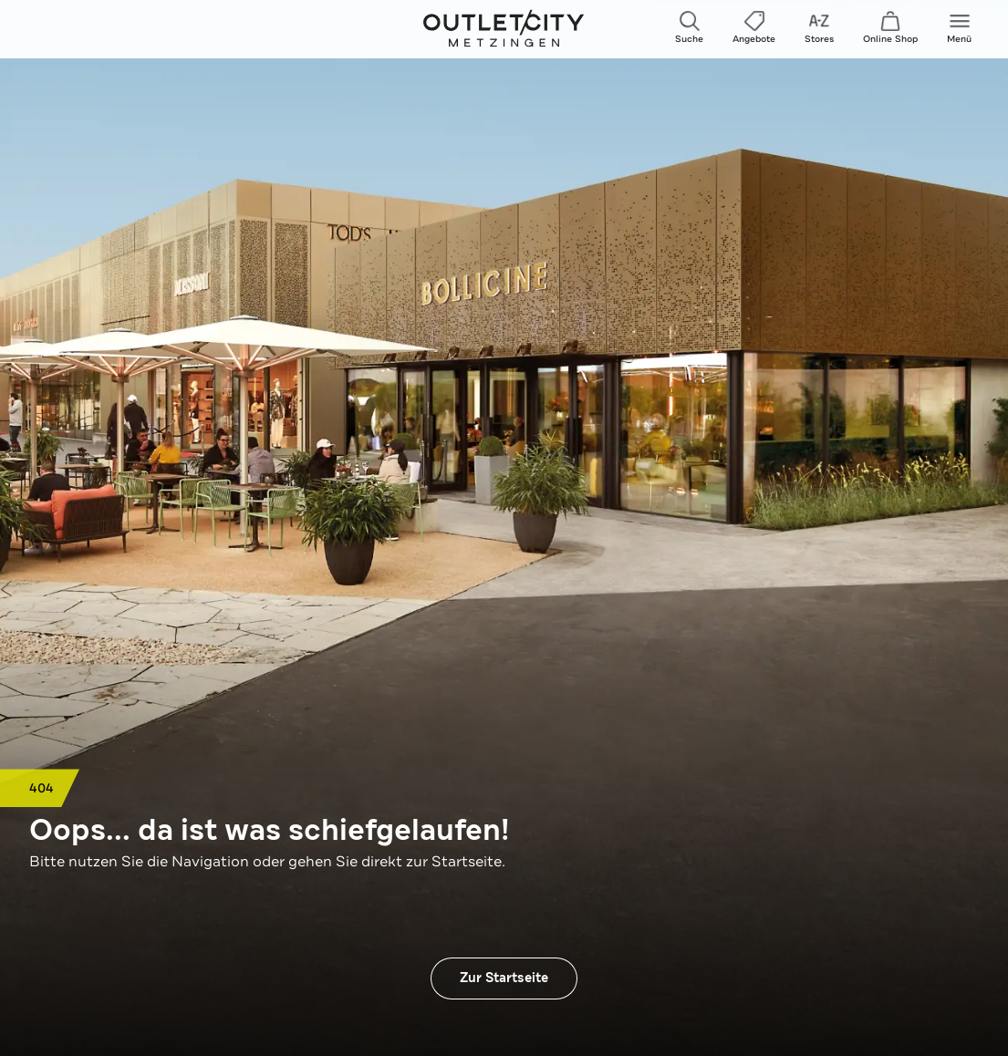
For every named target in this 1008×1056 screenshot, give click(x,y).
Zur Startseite (504, 978)
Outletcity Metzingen (504, 29)
